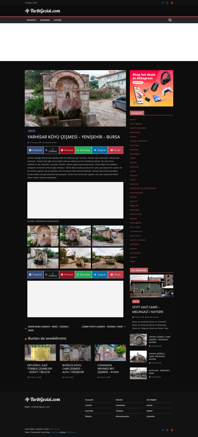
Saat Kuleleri (135, 235)
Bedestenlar (135, 132)
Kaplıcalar (134, 184)
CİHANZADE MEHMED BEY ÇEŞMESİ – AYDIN (108, 368)
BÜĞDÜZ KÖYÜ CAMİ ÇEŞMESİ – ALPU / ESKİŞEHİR (73, 368)
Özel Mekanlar (136, 231)
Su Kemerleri (135, 253)
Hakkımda (45, 20)
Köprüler (134, 201)
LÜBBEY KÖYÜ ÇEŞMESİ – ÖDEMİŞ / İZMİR (104, 326)
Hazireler (134, 175)
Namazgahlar (136, 223)
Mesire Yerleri (136, 214)
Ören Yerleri (135, 227)
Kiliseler (133, 197)
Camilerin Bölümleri (138, 141)
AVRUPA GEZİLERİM (138, 128)
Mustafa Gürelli (50, 142)
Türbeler (133, 257)
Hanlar (133, 171)
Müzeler (133, 218)
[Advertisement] (99, 43)
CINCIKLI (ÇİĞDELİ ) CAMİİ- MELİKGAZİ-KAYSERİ (157, 356)
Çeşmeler (31, 131)
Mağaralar (134, 205)
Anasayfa (31, 20)
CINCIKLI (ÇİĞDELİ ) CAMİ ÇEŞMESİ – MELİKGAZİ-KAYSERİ (159, 339)
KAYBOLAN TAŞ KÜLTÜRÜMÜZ (143, 188)
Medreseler (135, 210)
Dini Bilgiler (135, 154)
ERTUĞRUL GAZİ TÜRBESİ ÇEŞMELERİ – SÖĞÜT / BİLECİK (39, 368)
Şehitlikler (134, 244)
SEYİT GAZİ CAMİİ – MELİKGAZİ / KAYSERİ (147, 309)
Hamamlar (134, 167)
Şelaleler (133, 248)
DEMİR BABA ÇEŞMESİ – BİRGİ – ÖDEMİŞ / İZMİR (47, 328)
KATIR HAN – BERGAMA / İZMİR (159, 371)
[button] (42, 236)
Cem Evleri (134, 145)
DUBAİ (132, 158)
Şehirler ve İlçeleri (138, 240)
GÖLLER (133, 162)
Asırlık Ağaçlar (136, 123)
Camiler (133, 136)
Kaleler (133, 179)
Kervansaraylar (136, 192)
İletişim (57, 20)
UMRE (132, 261)
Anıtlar (133, 119)
